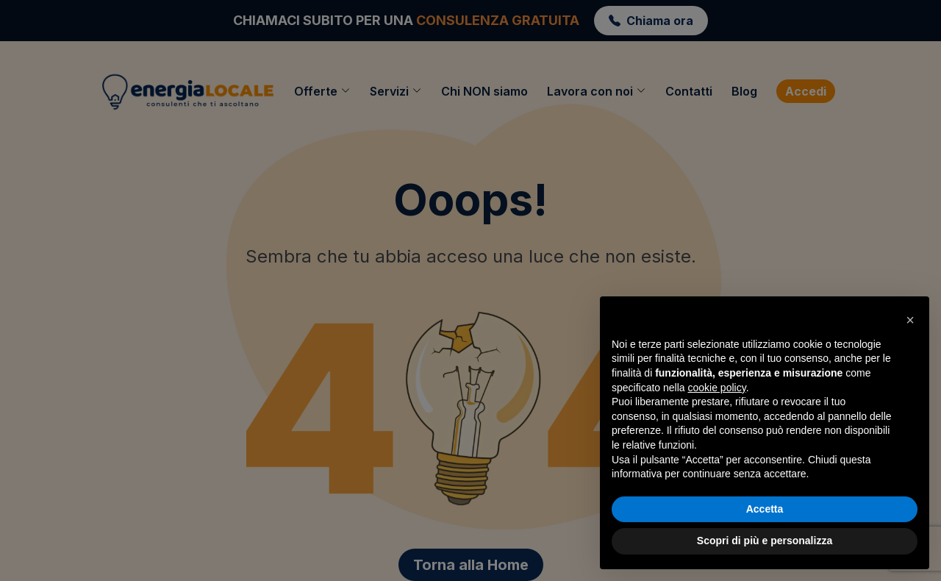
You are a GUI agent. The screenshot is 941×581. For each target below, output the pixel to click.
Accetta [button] (765, 509)
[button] (910, 320)
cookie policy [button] (717, 387)
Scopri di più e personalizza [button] (764, 540)
